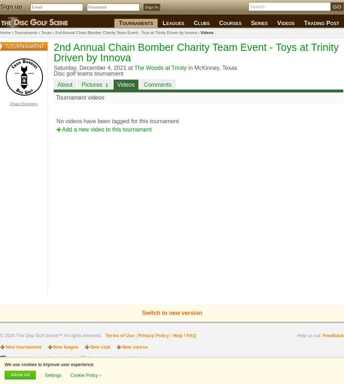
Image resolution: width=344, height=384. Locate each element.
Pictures (95, 85)
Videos (126, 85)
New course (135, 347)
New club (100, 347)
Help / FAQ (184, 335)
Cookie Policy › (85, 375)
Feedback (333, 335)
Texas (46, 32)
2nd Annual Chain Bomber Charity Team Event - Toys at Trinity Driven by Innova (126, 32)
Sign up (11, 6)
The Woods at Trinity (160, 68)
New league (65, 347)
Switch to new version (172, 313)
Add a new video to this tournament (107, 129)
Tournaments (26, 32)
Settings (54, 375)
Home (5, 32)
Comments (157, 85)
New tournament (24, 347)
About (65, 85)
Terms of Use (120, 335)
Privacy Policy (153, 335)
